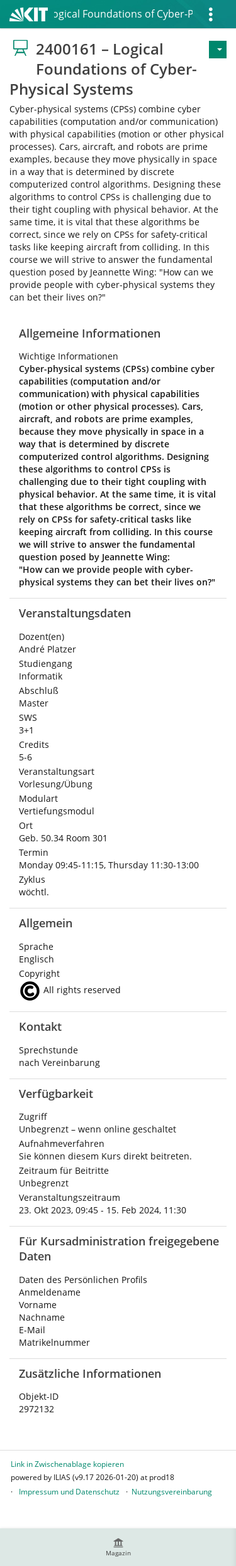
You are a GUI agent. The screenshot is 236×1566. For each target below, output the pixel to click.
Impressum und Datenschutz (69, 1491)
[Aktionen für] (218, 49)
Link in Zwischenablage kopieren (67, 1464)
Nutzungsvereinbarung (172, 1491)
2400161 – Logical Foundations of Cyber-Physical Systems (123, 14)
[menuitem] (118, 1547)
